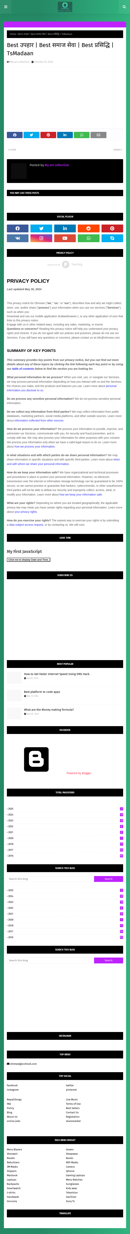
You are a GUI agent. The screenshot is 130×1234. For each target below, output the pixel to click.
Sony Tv (70, 1201)
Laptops (11, 1179)
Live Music (72, 1099)
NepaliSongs (14, 1099)
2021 (65, 832)
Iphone (70, 1171)
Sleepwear (72, 1153)
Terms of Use (73, 1103)
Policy (10, 1108)
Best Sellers (73, 1108)
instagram (13, 1089)
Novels (11, 1158)
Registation (73, 1116)
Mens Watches (74, 1179)
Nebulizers (13, 1162)
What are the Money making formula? (49, 709)
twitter (70, 1085)
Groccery (12, 1201)
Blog (9, 1112)
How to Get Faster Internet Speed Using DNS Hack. (57, 674)
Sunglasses (72, 1183)
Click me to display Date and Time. (28, 559)
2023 (65, 820)
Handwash (13, 1196)
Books (69, 1158)
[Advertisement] (65, 997)
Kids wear (71, 1188)
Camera (70, 1166)
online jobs (13, 1121)
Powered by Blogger (49, 773)
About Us (12, 1116)
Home (13, 34)
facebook (12, 1085)
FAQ (9, 1103)
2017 (65, 849)
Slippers (11, 1171)
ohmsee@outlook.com (22, 1063)
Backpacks (13, 1183)
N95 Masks (72, 1162)
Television (72, 1192)
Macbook (12, 1175)
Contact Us (72, 1112)
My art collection (20, 61)
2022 (65, 826)
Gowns (70, 1149)
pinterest (71, 1089)
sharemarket (73, 1121)
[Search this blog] (50, 879)
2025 (65, 808)
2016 (65, 855)
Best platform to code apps (42, 692)
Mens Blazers (14, 1149)
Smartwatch (14, 1188)
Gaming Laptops (75, 1175)
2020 (65, 838)
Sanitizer (71, 1196)
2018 (65, 844)
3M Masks (12, 1166)
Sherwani (12, 1153)
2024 (65, 814)
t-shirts (11, 1192)
